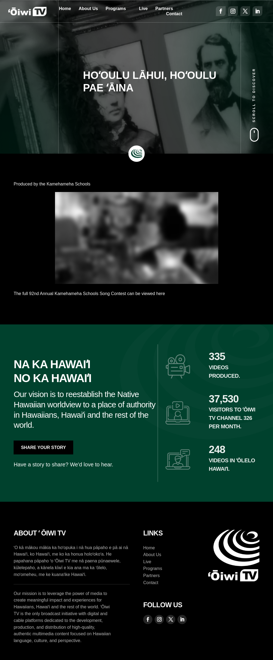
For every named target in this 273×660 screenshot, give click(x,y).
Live (143, 8)
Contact (174, 13)
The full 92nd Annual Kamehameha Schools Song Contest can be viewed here (89, 293)
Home (65, 8)
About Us (88, 8)
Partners (164, 8)
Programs (116, 8)
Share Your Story (43, 447)
